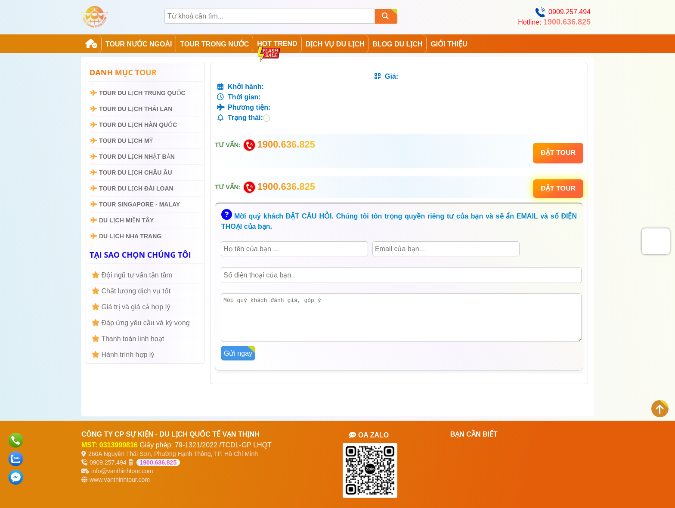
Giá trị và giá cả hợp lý (131, 307)
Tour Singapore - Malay (135, 204)
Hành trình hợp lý (123, 354)
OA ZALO (369, 435)
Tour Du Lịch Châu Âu (131, 172)
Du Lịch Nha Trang (125, 236)
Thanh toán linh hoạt (128, 338)
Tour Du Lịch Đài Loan (131, 188)
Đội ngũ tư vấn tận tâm (132, 275)
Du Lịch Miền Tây (122, 220)
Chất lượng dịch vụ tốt (131, 291)
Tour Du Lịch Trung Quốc (138, 92)
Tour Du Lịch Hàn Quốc (133, 124)
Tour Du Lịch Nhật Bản (132, 156)
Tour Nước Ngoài (138, 44)
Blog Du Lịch (397, 44)
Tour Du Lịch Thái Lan (131, 108)
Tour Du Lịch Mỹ (121, 140)
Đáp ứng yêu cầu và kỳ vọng (141, 322)
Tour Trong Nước (214, 44)
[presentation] (656, 240)
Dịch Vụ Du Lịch (335, 44)
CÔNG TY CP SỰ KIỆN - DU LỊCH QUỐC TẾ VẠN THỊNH (170, 434)
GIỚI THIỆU (448, 44)
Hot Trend (277, 46)
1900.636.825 (158, 462)
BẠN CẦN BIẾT (474, 434)
